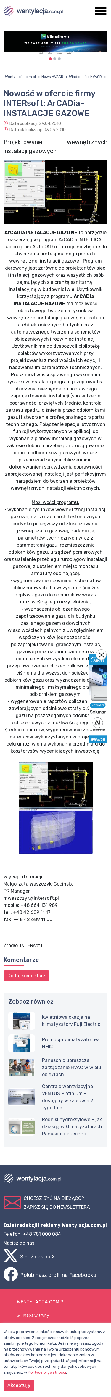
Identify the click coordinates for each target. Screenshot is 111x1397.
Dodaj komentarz (26, 975)
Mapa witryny (36, 1315)
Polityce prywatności (47, 1372)
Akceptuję (18, 1385)
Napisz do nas (19, 1243)
